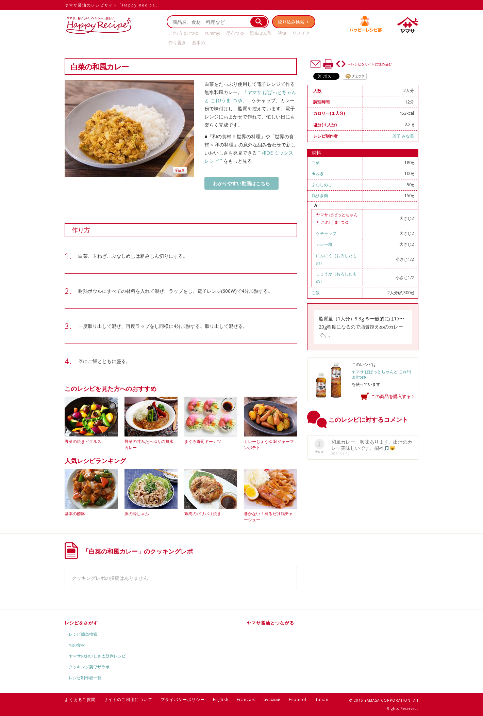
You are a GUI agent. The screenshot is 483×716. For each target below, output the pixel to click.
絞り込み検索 (291, 22)
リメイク (301, 33)
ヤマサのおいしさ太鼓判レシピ (97, 656)
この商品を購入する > (393, 396)
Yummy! (212, 33)
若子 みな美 (403, 136)
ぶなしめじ (322, 185)
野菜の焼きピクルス (83, 441)
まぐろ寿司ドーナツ (202, 441)
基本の (198, 42)
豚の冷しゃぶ (136, 513)
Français (246, 699)
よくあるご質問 (80, 699)
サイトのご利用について (128, 699)
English (221, 699)
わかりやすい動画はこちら (241, 183)
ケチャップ (326, 233)
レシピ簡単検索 (83, 634)
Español (297, 699)
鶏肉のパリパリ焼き (202, 513)
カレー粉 (324, 244)
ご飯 (316, 293)
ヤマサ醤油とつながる (270, 623)
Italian (322, 699)
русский (272, 699)
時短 (282, 33)
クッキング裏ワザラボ (89, 667)
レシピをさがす (81, 623)
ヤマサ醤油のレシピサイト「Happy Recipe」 (112, 4)
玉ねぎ (318, 173)
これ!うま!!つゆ (183, 33)
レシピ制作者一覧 (85, 678)
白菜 (316, 162)
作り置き (177, 42)
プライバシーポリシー (183, 699)
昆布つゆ (235, 33)
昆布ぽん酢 (261, 33)
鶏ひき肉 (320, 195)
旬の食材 (77, 645)
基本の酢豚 (75, 513)
